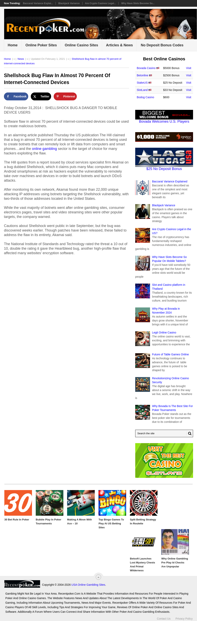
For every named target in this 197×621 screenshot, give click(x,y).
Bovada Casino (146, 68)
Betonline (142, 75)
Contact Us (164, 618)
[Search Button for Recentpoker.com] (188, 433)
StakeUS (142, 82)
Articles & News (119, 45)
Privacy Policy (184, 618)
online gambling (44, 149)
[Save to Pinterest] (65, 96)
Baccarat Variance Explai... (38, 3)
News (21, 58)
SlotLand (142, 90)
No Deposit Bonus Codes (162, 45)
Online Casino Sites (81, 45)
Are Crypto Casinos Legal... (100, 3)
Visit (188, 68)
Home (13, 45)
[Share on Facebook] (16, 96)
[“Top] (98, 577)
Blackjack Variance (69, 3)
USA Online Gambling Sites (88, 584)
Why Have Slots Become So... (138, 3)
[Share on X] (41, 96)
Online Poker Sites (41, 45)
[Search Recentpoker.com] (164, 433)
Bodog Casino (145, 97)
